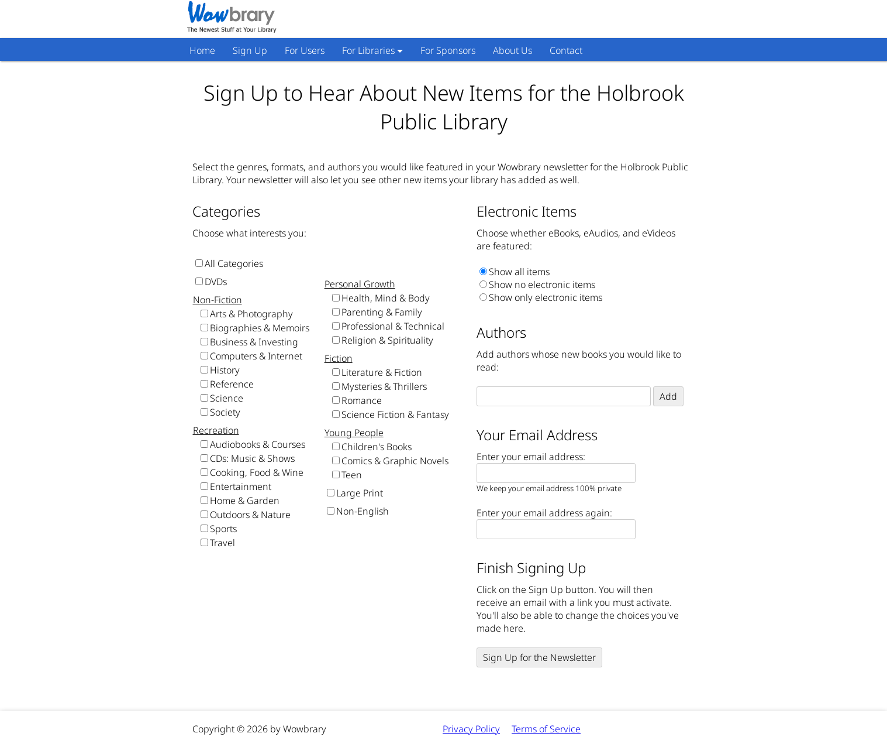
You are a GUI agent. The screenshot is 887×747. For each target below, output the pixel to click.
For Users (305, 50)
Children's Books (376, 446)
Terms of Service (546, 728)
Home (202, 50)
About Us (512, 50)
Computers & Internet (256, 355)
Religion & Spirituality (387, 340)
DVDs (216, 281)
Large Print (359, 492)
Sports (223, 528)
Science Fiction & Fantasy (395, 414)
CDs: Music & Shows (252, 458)
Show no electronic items (542, 284)
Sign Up (250, 50)
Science (226, 398)
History (225, 370)
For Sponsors (447, 50)
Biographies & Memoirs (259, 327)
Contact (566, 50)
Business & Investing (254, 341)
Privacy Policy (471, 728)
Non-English (362, 511)
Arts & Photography (251, 313)
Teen (351, 474)
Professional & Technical (392, 326)
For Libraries (368, 50)
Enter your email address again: (544, 512)
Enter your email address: (531, 456)
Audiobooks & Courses (257, 444)
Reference (232, 384)
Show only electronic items (545, 297)
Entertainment (240, 486)
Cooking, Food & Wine (256, 472)
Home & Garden (244, 500)
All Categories (234, 263)
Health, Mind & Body (385, 298)
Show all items (519, 271)
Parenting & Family (381, 312)
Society (225, 412)
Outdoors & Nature (250, 514)
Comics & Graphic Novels (394, 460)
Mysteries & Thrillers (384, 386)
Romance (361, 400)
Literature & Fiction (381, 372)
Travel (222, 542)
